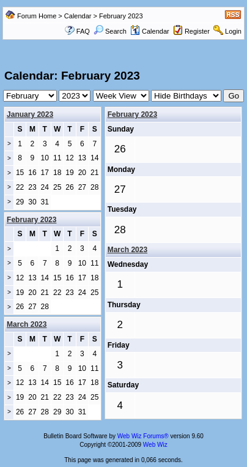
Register (197, 31)
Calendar (78, 16)
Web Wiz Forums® (143, 436)
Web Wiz (155, 444)
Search (110, 31)
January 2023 (30, 114)
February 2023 (132, 114)
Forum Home (36, 16)
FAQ (83, 31)
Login (233, 31)
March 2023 (127, 249)
